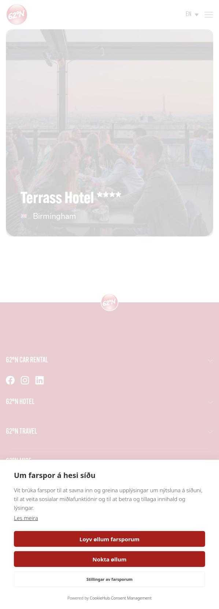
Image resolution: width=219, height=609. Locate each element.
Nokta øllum (110, 559)
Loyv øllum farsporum (109, 539)
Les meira (26, 518)
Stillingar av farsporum (109, 579)
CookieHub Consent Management (121, 598)
